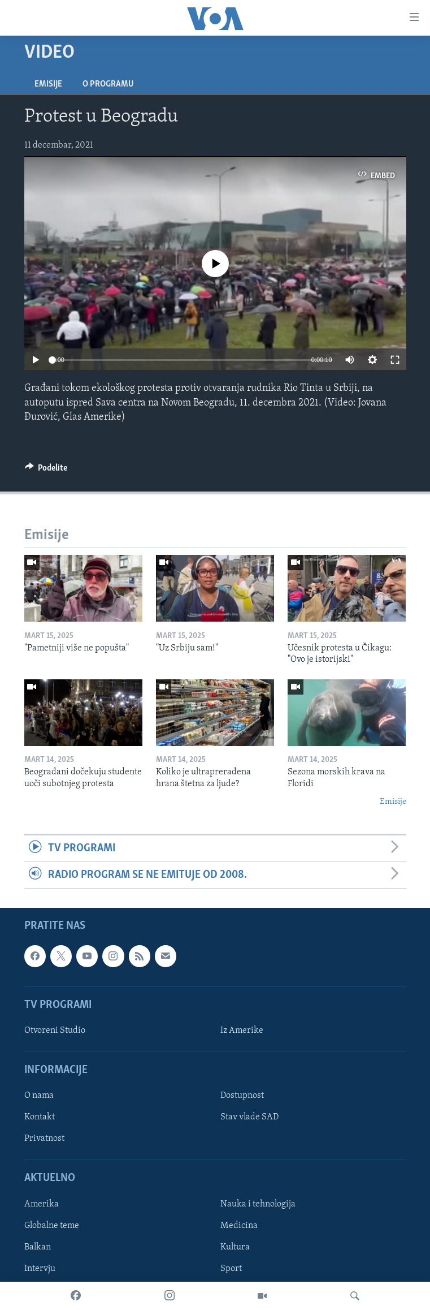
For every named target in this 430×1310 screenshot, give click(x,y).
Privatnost (44, 1139)
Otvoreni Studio (54, 1030)
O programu (108, 84)
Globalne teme (51, 1225)
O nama (39, 1096)
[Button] (46, 470)
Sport (231, 1268)
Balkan (37, 1247)
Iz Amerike (241, 1030)
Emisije (48, 84)
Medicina (239, 1225)
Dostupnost (242, 1096)
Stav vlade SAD (249, 1117)
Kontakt (39, 1117)
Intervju (39, 1268)
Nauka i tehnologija (258, 1204)
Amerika (41, 1204)
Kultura (235, 1247)
